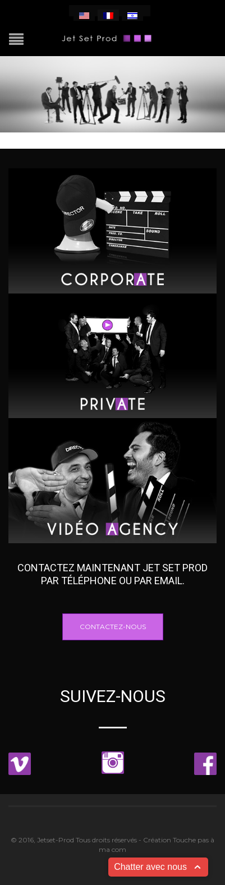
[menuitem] (84, 15)
